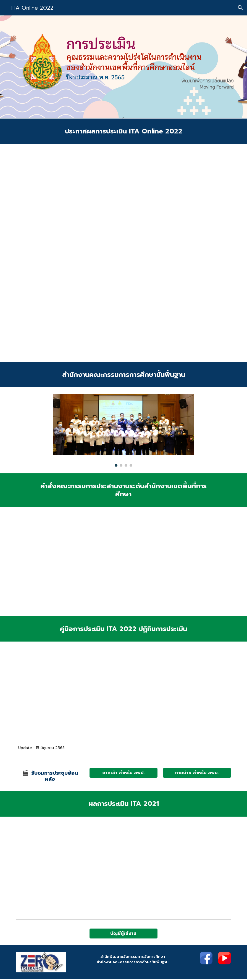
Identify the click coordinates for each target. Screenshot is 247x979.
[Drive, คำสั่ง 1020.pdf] (160, 561)
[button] (240, 7)
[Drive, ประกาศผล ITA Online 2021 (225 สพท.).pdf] (87, 866)
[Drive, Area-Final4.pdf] (50, 694)
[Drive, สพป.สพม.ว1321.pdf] (87, 561)
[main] (123, 131)
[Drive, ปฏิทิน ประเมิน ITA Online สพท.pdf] (123, 694)
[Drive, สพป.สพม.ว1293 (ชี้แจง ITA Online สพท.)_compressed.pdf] (197, 694)
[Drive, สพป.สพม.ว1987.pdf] (123, 253)
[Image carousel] (123, 430)
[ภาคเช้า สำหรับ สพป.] (123, 772)
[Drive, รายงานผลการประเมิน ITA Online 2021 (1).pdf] (160, 866)
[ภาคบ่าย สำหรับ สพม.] (197, 772)
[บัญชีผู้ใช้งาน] (123, 933)
